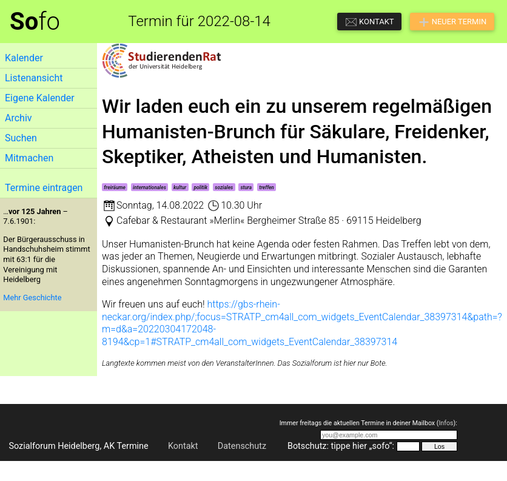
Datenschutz (242, 446)
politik (200, 187)
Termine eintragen (43, 187)
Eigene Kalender (40, 98)
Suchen (21, 138)
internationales (149, 187)
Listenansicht (33, 78)
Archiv (18, 118)
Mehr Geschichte (32, 297)
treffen (266, 187)
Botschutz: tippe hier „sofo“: (340, 446)
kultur (179, 187)
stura (246, 187)
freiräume (115, 187)
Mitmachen (29, 158)
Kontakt (183, 446)
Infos (445, 423)
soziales (224, 187)
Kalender (24, 58)
